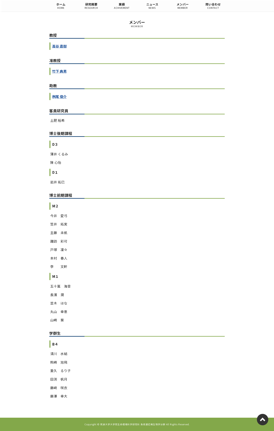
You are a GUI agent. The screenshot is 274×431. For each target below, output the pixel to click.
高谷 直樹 (59, 46)
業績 (122, 6)
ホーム (61, 6)
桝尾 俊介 (59, 96)
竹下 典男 (59, 71)
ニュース (152, 6)
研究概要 (91, 6)
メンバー (182, 6)
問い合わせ (213, 6)
